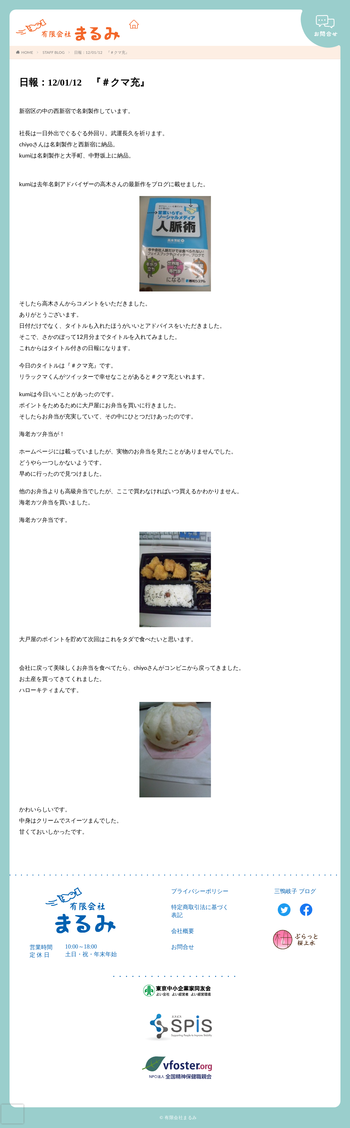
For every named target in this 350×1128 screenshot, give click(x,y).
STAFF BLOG (54, 52)
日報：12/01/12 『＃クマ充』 (101, 52)
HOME (27, 52)
